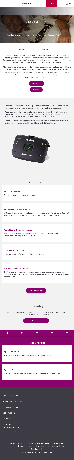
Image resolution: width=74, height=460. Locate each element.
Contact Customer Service (36, 321)
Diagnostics (42, 35)
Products (26, 35)
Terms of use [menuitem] (58, 443)
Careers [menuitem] (32, 446)
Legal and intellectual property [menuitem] (39, 443)
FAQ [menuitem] (63, 446)
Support (36, 89)
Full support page (36, 290)
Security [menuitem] (23, 446)
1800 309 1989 (8, 424)
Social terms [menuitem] (35, 449)
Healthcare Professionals (12, 35)
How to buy (36, 83)
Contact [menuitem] (12, 443)
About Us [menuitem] (21, 443)
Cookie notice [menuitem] (43, 446)
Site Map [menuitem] (55, 446)
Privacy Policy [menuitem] (12, 446)
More (33, 35)
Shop (52, 4)
